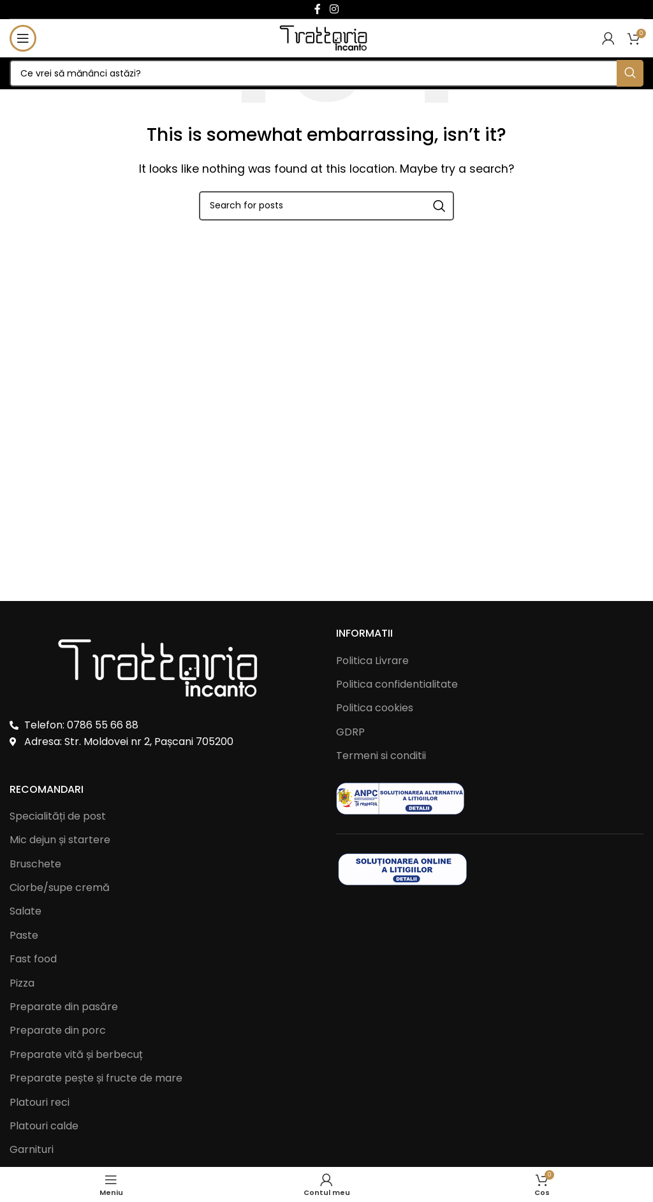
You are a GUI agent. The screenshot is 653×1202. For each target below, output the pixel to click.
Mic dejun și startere (60, 840)
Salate (25, 911)
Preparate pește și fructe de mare (96, 1078)
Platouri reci (40, 1103)
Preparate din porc (58, 1031)
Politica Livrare (372, 660)
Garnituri (32, 1150)
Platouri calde (44, 1126)
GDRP (350, 732)
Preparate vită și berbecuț (76, 1055)
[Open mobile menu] (23, 38)
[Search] (326, 73)
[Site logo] (327, 37)
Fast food (33, 959)
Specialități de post (58, 816)
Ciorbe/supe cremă (60, 888)
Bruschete (35, 864)
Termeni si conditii (381, 755)
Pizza (22, 983)
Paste (24, 936)
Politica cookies (374, 707)
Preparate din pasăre (64, 1007)
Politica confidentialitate (397, 684)
